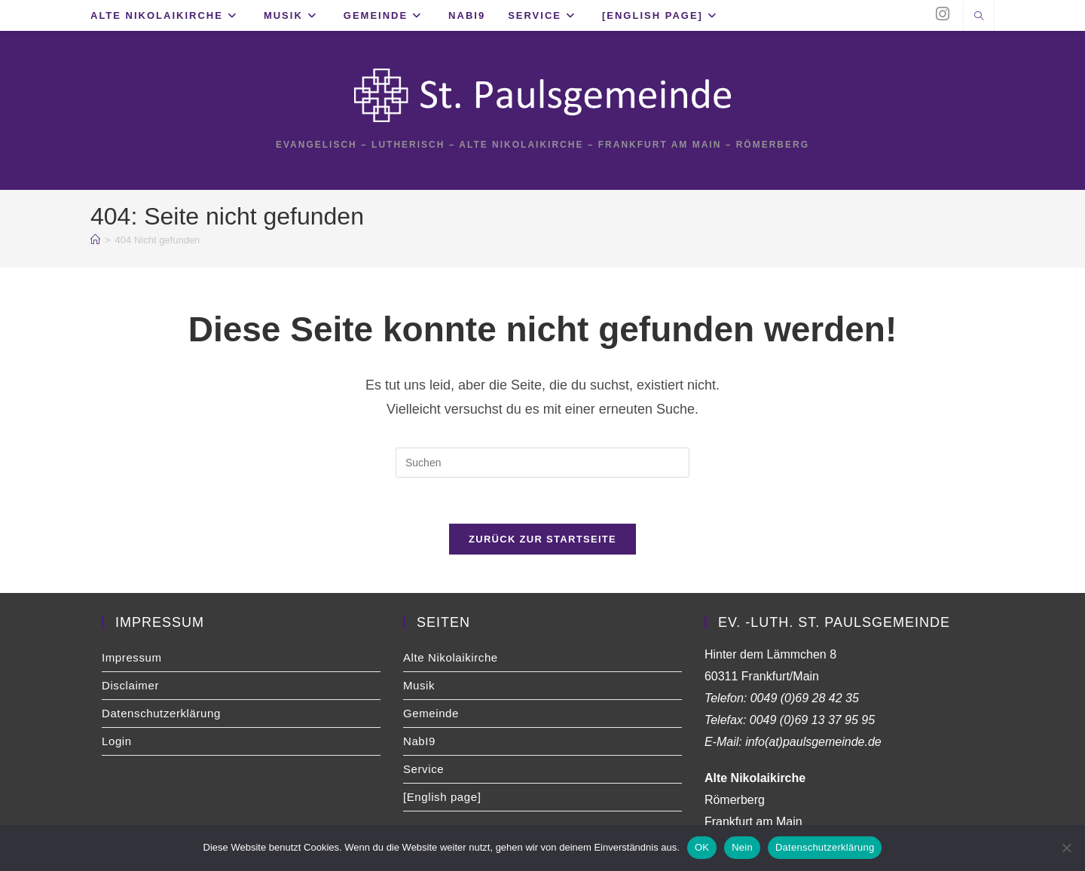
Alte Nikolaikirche (450, 657)
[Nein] (1066, 847)
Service (423, 769)
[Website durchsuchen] (978, 17)
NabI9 (419, 741)
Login (117, 741)
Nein (742, 847)
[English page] (442, 796)
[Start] (95, 240)
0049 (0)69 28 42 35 (804, 698)
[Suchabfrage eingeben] (542, 463)
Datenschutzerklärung (161, 713)
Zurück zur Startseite (542, 539)
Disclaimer (130, 685)
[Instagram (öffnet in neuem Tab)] (942, 14)
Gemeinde (431, 713)
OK (702, 847)
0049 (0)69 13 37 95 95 (812, 720)
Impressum (132, 657)
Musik (419, 685)
